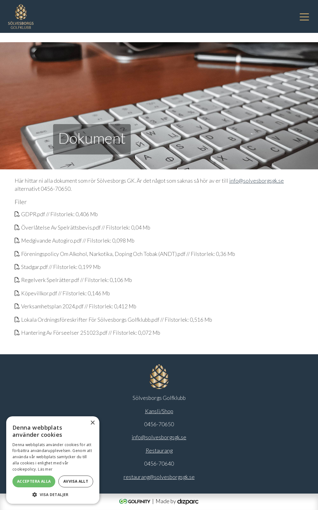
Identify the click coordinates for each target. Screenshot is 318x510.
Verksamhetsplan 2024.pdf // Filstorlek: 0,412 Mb (75, 306)
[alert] (52, 460)
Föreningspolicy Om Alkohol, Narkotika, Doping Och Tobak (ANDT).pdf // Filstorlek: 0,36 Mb (125, 254)
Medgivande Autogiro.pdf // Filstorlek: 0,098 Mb (74, 240)
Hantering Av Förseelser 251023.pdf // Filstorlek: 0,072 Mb (87, 332)
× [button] (92, 423)
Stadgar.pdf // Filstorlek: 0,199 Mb (58, 267)
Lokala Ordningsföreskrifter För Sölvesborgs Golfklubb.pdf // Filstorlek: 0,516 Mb (113, 319)
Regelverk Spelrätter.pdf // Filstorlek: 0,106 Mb (73, 280)
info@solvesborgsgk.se (256, 180)
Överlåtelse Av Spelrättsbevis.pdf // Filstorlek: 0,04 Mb (82, 227)
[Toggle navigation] (304, 16)
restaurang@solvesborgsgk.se (159, 477)
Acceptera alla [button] (34, 481)
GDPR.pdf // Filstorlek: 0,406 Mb (56, 214)
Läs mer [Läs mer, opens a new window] (45, 469)
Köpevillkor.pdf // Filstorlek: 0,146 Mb (62, 293)
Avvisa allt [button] (75, 481)
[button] (52, 494)
